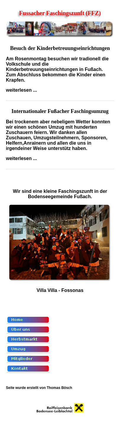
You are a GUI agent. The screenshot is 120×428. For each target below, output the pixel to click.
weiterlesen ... (21, 90)
